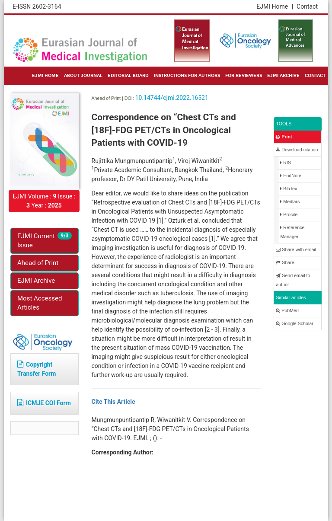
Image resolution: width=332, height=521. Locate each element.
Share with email (296, 250)
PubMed (287, 310)
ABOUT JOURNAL (83, 75)
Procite (288, 214)
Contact (307, 6)
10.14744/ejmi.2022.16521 (171, 97)
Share (285, 262)
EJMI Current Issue (44, 240)
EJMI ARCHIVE (283, 75)
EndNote (290, 176)
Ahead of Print (37, 263)
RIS (285, 163)
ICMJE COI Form (44, 403)
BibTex (288, 189)
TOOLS (283, 123)
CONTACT (315, 75)
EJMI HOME (45, 75)
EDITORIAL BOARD (128, 75)
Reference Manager (292, 232)
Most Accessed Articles (39, 302)
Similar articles (291, 297)
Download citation (297, 150)
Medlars (290, 202)
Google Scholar (294, 323)
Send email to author (293, 280)
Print (284, 137)
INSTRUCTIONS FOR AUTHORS (187, 75)
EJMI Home (274, 6)
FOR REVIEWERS (243, 75)
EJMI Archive (36, 280)
